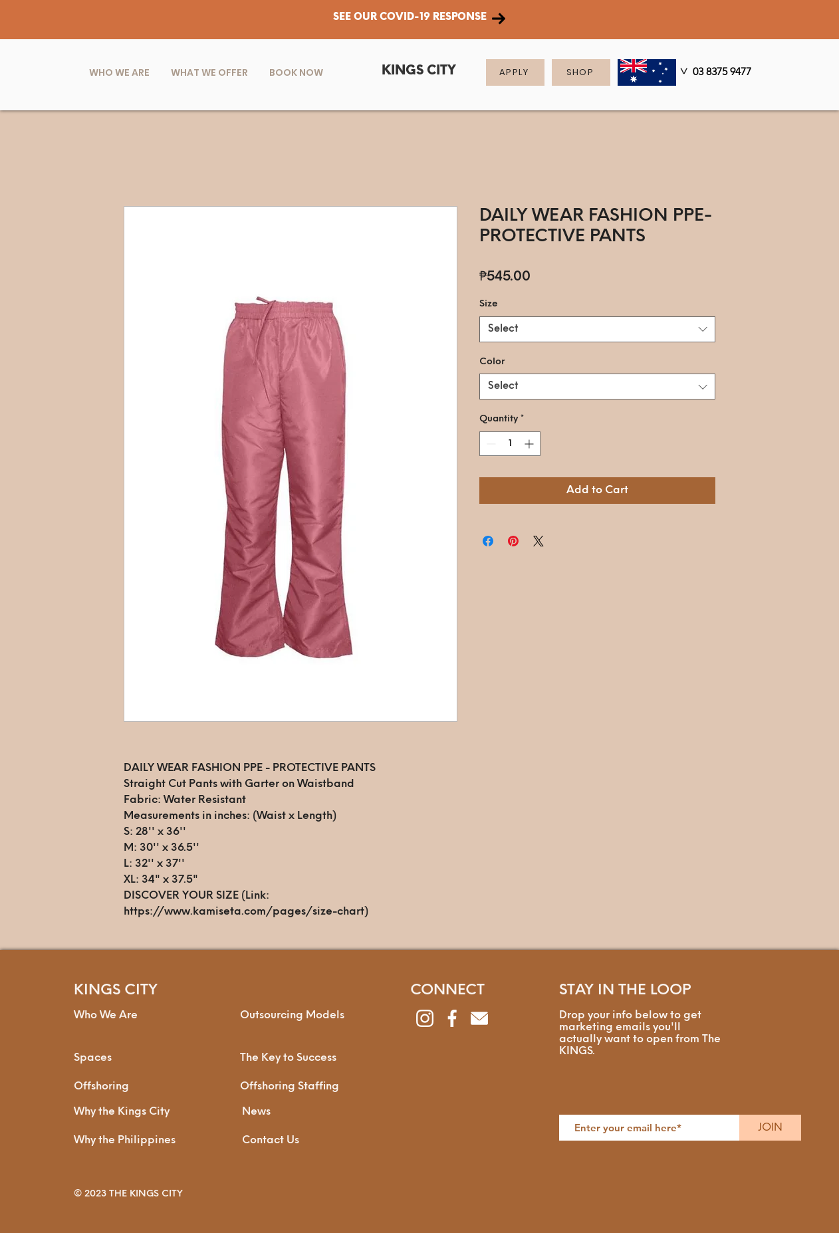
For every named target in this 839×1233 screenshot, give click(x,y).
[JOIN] (770, 1128)
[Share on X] (538, 541)
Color (492, 362)
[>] (682, 73)
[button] (209, 72)
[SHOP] (581, 72)
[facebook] (452, 1018)
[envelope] (479, 1018)
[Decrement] (489, 443)
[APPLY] (515, 72)
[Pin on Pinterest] (513, 541)
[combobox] (597, 329)
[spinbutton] (510, 443)
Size (488, 304)
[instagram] (424, 1018)
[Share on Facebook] (488, 541)
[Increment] (530, 443)
